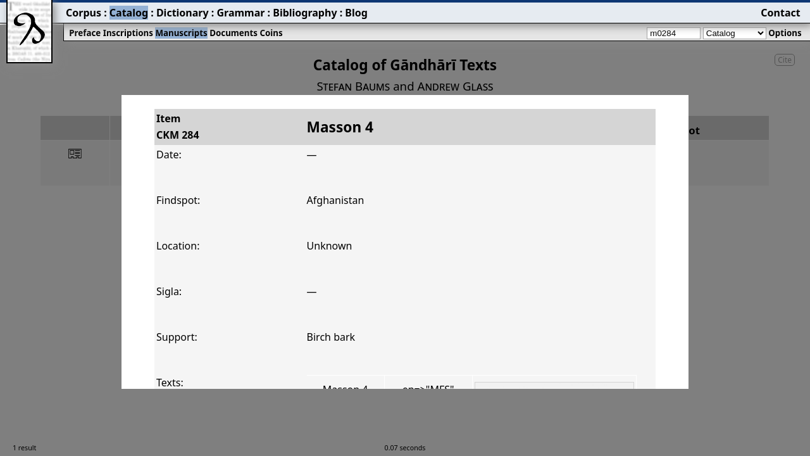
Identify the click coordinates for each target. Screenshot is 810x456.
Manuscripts (181, 33)
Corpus (83, 13)
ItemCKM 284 (177, 126)
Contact (780, 13)
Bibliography (305, 13)
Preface (85, 33)
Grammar (240, 13)
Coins (270, 33)
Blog (356, 13)
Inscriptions (128, 33)
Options (784, 33)
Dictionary (182, 13)
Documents (233, 33)
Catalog (128, 13)
